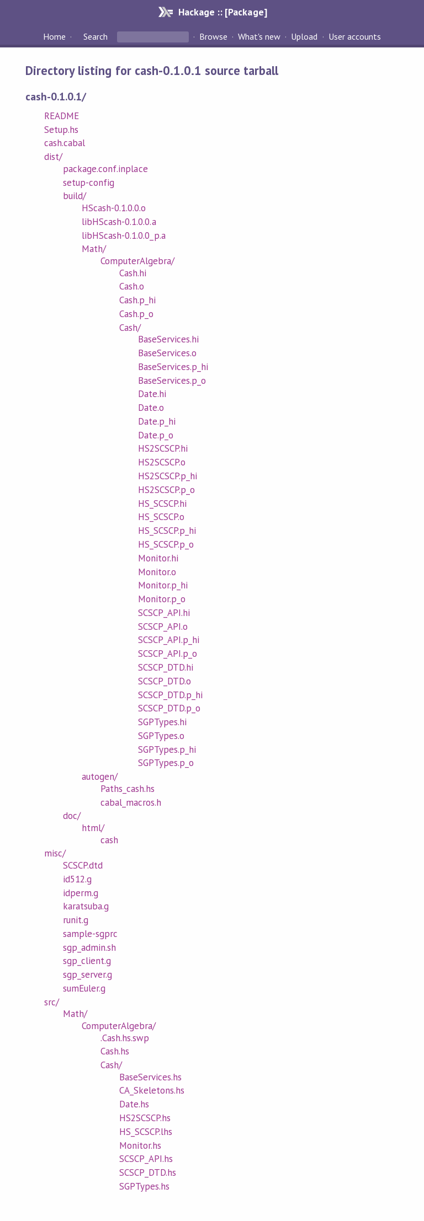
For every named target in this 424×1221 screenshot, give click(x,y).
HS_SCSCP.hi (162, 503)
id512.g (77, 879)
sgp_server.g (87, 974)
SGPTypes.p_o (166, 763)
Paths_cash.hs (127, 789)
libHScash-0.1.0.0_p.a (124, 235)
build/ (74, 196)
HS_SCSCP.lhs (145, 1132)
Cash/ (130, 328)
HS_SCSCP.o (161, 517)
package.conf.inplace (105, 169)
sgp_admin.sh (89, 947)
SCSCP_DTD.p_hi (170, 695)
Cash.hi (132, 273)
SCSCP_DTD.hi (165, 667)
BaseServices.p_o (172, 380)
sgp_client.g (87, 961)
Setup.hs (61, 130)
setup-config (88, 182)
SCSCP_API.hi (164, 613)
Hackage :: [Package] (222, 12)
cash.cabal (64, 143)
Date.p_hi (157, 421)
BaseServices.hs (150, 1077)
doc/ (72, 816)
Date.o (151, 407)
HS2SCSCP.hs (145, 1118)
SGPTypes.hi (162, 722)
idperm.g (80, 893)
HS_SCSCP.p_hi (167, 530)
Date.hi (152, 394)
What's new (259, 36)
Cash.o (131, 286)
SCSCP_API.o (163, 626)
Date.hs (134, 1104)
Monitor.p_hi (163, 585)
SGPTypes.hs (144, 1186)
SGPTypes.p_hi (167, 749)
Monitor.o (157, 572)
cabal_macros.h (130, 802)
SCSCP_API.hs (146, 1159)
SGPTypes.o (161, 736)
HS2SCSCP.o (162, 462)
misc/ (55, 853)
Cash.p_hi (137, 300)
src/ (51, 1002)
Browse (213, 36)
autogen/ (100, 776)
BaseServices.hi (168, 339)
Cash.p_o (136, 314)
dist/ (53, 157)
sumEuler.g (84, 988)
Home (54, 36)
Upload (304, 36)
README (61, 116)
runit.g (75, 920)
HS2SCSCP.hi (163, 448)
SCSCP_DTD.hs (147, 1172)
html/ (93, 828)
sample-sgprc (90, 934)
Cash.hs (114, 1051)
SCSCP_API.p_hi (168, 640)
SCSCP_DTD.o (164, 681)
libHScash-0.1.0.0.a (119, 222)
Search (95, 36)
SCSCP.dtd (83, 865)
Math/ (94, 249)
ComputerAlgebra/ (137, 261)
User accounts (354, 36)
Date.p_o (155, 435)
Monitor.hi (158, 558)
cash (109, 840)
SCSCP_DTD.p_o (169, 708)
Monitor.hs (140, 1145)
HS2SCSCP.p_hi (167, 476)
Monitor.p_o (162, 599)
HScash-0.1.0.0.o (114, 208)
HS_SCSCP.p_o (166, 544)
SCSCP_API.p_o (167, 653)
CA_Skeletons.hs (151, 1090)
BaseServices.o (167, 353)
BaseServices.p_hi (173, 367)
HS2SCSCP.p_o (166, 490)
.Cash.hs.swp (124, 1038)
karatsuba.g (86, 906)
